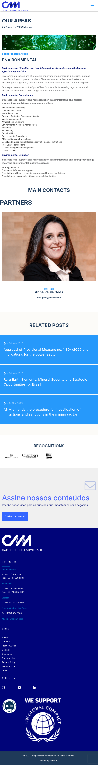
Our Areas (7, 27)
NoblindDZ (55, 760)
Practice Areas (9, 645)
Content (5, 650)
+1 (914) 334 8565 (13, 613)
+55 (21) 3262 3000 (13, 574)
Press (4, 670)
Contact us (7, 654)
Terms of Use (8, 666)
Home (5, 637)
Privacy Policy (8, 662)
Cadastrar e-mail (15, 516)
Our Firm (6, 641)
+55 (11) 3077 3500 (13, 588)
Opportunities (8, 658)
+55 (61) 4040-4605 (14, 602)
